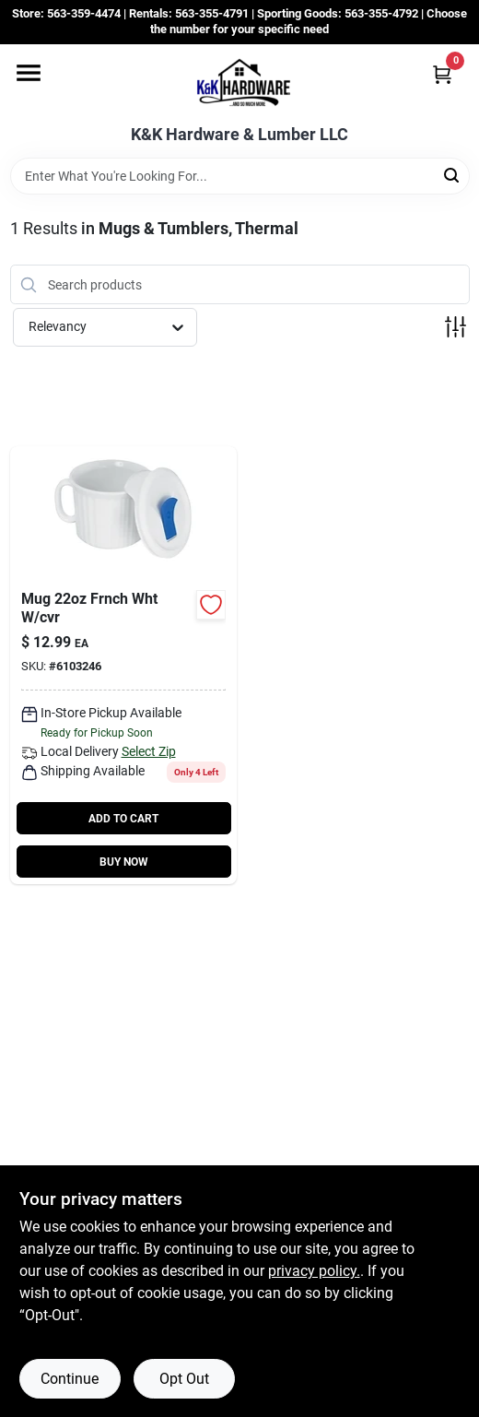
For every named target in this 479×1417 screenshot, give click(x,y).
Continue (70, 1378)
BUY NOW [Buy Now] (123, 862)
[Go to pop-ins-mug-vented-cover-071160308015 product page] (123, 665)
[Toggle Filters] (455, 326)
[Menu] (29, 73)
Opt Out (184, 1378)
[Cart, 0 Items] (442, 74)
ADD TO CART (123, 818)
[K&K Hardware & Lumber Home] (239, 84)
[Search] (452, 174)
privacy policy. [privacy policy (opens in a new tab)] (314, 1271)
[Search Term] (240, 176)
